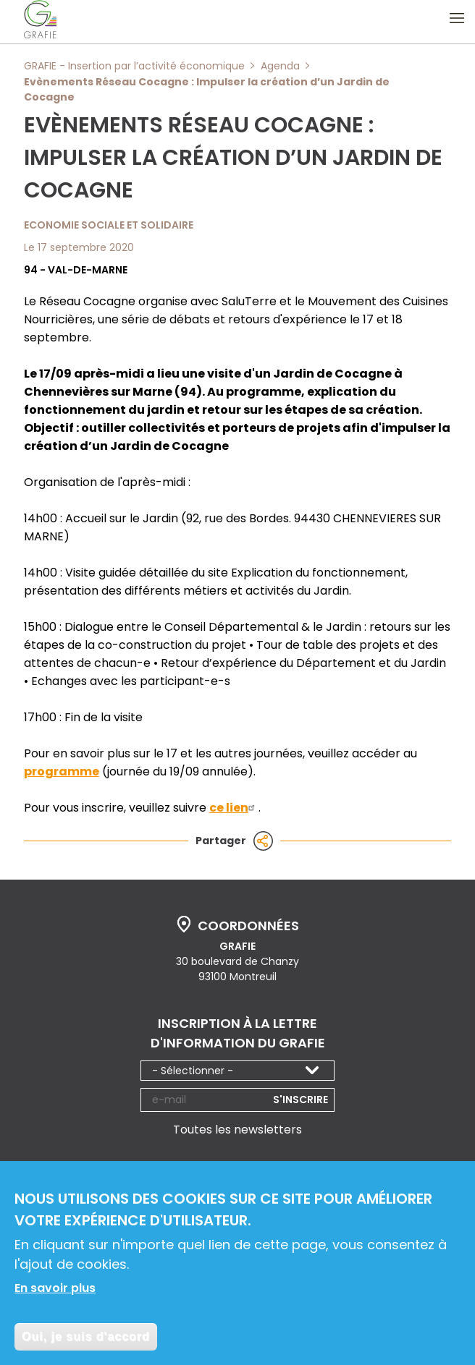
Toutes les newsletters (237, 1129)
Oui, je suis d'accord (86, 1341)
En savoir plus (55, 1293)
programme (61, 771)
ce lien (233, 807)
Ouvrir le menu (457, 18)
